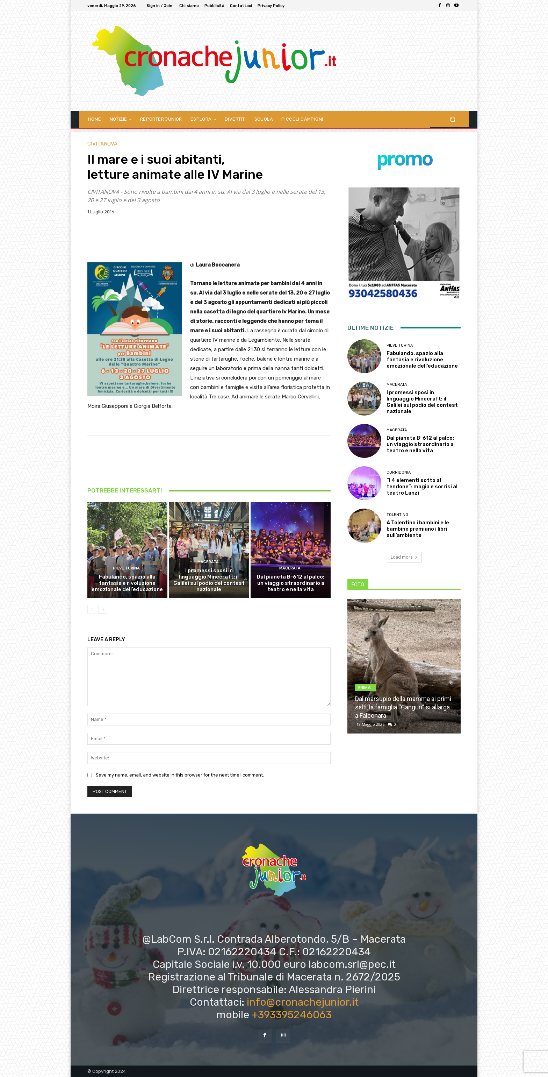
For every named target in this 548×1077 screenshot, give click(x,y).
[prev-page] (91, 609)
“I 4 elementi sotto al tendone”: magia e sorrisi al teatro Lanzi (422, 486)
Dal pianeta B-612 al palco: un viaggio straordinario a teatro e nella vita (290, 583)
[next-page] (103, 609)
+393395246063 (292, 1014)
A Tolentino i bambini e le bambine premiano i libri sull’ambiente (418, 528)
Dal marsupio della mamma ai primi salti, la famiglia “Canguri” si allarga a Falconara (403, 707)
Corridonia (399, 472)
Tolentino (397, 515)
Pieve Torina (126, 568)
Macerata (208, 562)
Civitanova (102, 144)
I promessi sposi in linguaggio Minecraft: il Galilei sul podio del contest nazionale (209, 580)
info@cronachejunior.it (303, 1002)
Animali (366, 687)
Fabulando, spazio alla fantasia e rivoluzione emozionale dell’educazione (127, 583)
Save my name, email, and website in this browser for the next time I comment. (180, 775)
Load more (404, 557)
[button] (452, 119)
